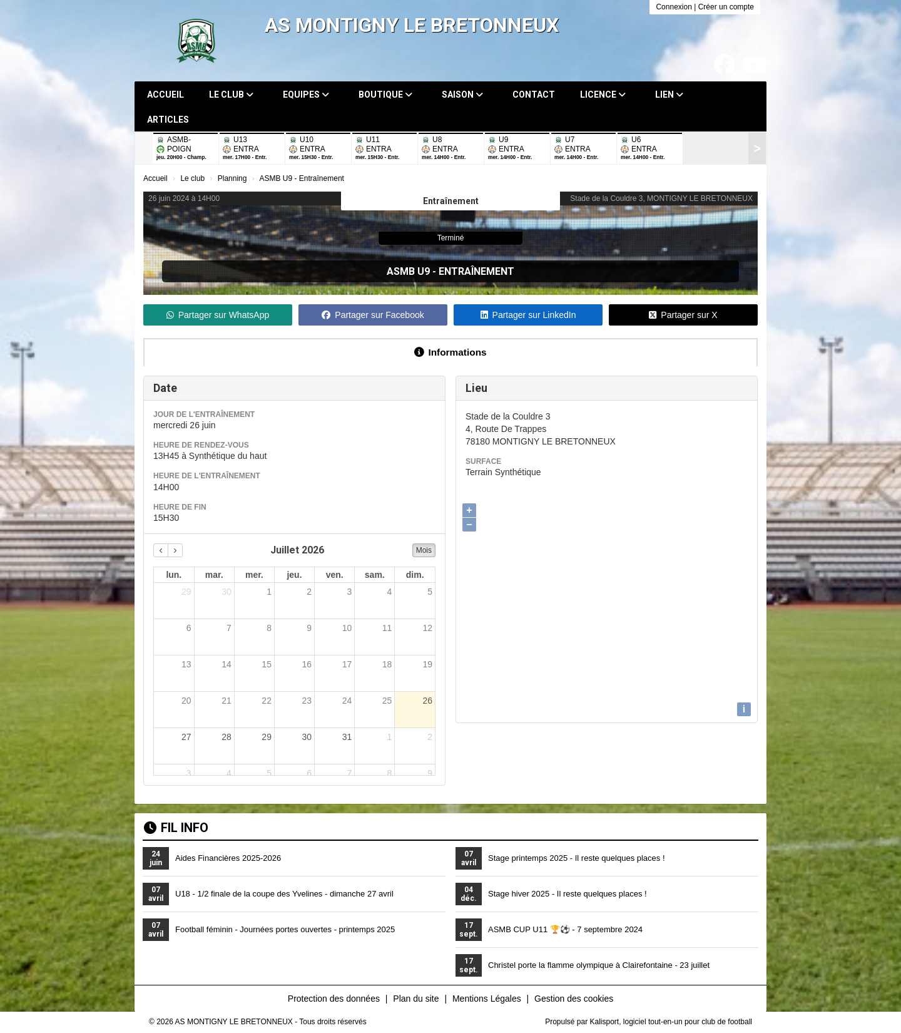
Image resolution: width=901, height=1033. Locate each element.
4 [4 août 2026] (229, 773)
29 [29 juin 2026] (186, 592)
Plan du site (416, 999)
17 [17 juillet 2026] (347, 664)
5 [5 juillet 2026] (429, 592)
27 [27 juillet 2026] (186, 737)
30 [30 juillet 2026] (307, 737)
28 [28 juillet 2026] (226, 737)
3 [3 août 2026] (188, 773)
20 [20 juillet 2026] (186, 701)
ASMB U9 (408, 271)
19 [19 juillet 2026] (427, 664)
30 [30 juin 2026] (226, 592)
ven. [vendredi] (335, 575)
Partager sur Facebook (373, 315)
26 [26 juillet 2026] (427, 701)
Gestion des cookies (573, 999)
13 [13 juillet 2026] (186, 664)
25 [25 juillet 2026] (387, 701)
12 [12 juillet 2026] (427, 628)
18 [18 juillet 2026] (387, 664)
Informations (450, 352)
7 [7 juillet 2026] (229, 628)
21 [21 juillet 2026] (226, 701)
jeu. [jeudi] (294, 575)
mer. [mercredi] (254, 575)
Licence (603, 95)
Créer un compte (726, 7)
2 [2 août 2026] (429, 737)
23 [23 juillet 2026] (307, 701)
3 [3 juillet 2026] (349, 592)
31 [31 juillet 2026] (347, 737)
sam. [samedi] (375, 575)
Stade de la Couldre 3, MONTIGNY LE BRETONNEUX (661, 198)
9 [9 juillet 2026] (309, 628)
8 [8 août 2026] (389, 773)
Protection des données (334, 999)
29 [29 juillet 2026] (267, 737)
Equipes (306, 95)
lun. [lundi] (173, 575)
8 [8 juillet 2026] (269, 628)
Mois (424, 550)
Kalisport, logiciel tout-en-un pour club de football (671, 1021)
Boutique (385, 95)
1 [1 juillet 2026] (269, 592)
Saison (462, 95)
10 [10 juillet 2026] (347, 628)
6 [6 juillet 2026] (188, 628)
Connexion (673, 7)
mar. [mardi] (214, 575)
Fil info (176, 827)
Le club (231, 95)
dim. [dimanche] (415, 575)
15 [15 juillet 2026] (267, 664)
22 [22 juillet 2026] (267, 701)
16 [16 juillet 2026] (307, 664)
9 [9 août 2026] (429, 773)
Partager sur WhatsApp (218, 315)
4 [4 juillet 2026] (389, 592)
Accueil (165, 95)
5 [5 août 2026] (269, 773)
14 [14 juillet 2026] (226, 664)
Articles (168, 120)
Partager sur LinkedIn (528, 315)
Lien (669, 95)
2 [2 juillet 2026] (309, 592)
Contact (533, 95)
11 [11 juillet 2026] (387, 628)
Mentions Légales (486, 999)
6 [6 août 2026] (309, 773)
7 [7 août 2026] (349, 773)
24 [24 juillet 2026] (347, 701)
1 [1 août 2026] (389, 737)
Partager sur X (683, 315)
